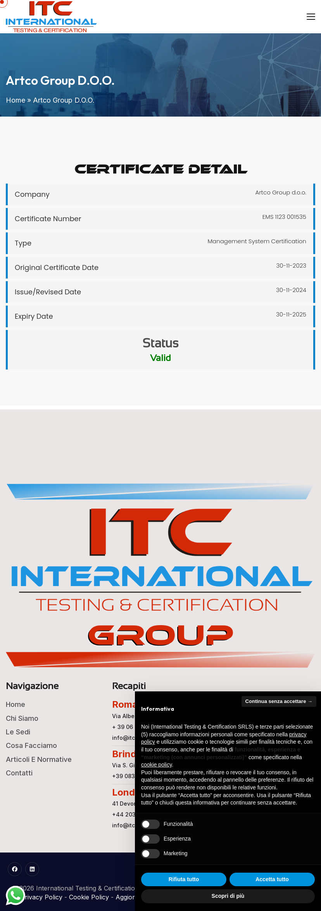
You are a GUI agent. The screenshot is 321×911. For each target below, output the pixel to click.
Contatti (19, 773)
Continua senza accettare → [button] (278, 701)
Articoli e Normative (39, 759)
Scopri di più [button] (228, 896)
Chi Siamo (22, 718)
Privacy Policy (41, 897)
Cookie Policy (89, 897)
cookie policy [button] (156, 764)
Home (15, 100)
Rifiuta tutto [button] (184, 879)
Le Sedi (18, 732)
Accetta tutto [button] (272, 879)
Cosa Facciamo (31, 745)
